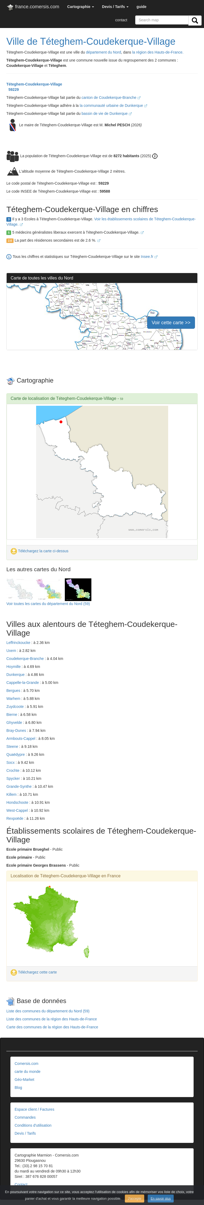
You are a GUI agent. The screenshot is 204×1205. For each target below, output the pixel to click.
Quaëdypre (16, 754)
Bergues (13, 690)
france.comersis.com (32, 7)
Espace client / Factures (34, 1109)
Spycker (13, 778)
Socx (11, 762)
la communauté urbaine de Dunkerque (113, 105)
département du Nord (103, 52)
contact (121, 20)
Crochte (13, 770)
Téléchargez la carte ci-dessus (40, 551)
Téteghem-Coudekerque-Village (34, 84)
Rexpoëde (15, 818)
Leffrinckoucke (18, 642)
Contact (21, 1184)
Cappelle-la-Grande (23, 682)
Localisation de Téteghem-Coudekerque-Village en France (66, 876)
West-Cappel (17, 810)
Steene (12, 746)
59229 (12, 89)
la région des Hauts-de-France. (158, 52)
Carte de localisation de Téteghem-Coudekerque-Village (63, 398)
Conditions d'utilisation (33, 1125)
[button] (80, 6)
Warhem (13, 698)
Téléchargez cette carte (34, 972)
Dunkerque (16, 674)
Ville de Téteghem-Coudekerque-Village (90, 41)
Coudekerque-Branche (25, 658)
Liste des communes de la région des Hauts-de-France (51, 1019)
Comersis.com (26, 1063)
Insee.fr (149, 256)
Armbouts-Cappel (21, 738)
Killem (12, 794)
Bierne (12, 714)
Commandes (25, 1117)
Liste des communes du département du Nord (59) (48, 1011)
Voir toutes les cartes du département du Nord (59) (48, 604)
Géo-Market (24, 1079)
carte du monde (27, 1071)
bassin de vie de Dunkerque (107, 113)
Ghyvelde (14, 722)
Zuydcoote (15, 706)
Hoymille (14, 666)
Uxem (11, 650)
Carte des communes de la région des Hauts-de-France (52, 1027)
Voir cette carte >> (171, 322)
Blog (18, 1087)
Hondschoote (17, 802)
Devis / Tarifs (25, 1133)
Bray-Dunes (16, 730)
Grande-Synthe (19, 786)
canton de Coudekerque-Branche (111, 97)
